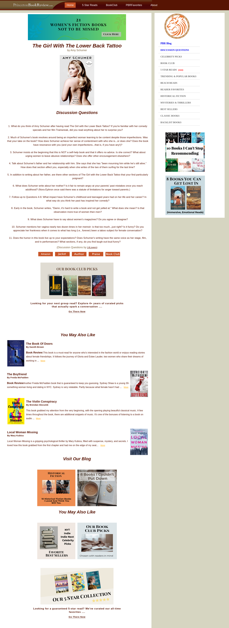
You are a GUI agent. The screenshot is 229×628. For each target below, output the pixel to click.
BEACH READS (169, 83)
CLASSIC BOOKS (170, 116)
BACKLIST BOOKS (171, 122)
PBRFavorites (134, 5)
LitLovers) (92, 247)
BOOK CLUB (168, 63)
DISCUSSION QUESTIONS (175, 50)
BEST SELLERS (169, 109)
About (153, 5)
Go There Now (77, 311)
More (43, 361)
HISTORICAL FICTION (173, 96)
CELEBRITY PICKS (171, 56)
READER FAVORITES (172, 89)
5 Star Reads (89, 5)
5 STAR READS (172, 70)
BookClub (111, 5)
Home (70, 5)
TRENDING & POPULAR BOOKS (178, 76)
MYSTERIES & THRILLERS (176, 102)
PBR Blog (166, 43)
